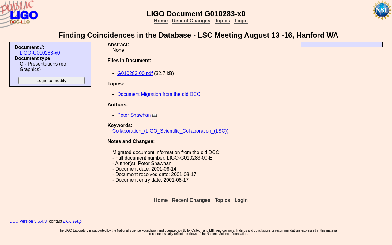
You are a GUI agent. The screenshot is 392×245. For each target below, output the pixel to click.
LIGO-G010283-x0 (40, 52)
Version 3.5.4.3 (33, 221)
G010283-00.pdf (135, 73)
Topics (222, 20)
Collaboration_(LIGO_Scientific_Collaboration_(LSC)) (170, 131)
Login (241, 20)
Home (161, 20)
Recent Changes (191, 20)
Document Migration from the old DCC (158, 94)
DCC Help (72, 221)
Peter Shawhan (134, 115)
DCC (13, 221)
